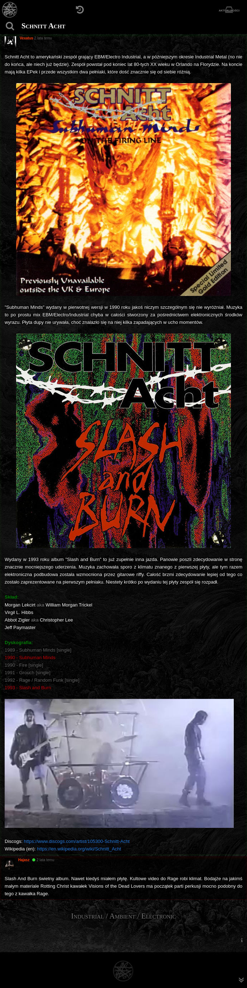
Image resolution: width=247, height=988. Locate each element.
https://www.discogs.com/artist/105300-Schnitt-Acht (77, 841)
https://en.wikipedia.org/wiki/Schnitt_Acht (79, 849)
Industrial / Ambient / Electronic (123, 916)
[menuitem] (241, 939)
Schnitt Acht (43, 25)
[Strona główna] (10, 10)
